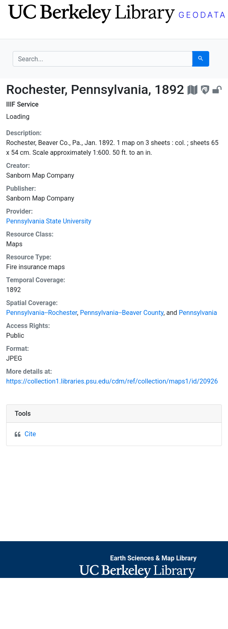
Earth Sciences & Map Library (153, 558)
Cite (30, 434)
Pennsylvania (198, 313)
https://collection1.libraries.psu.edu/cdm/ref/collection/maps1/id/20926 (112, 381)
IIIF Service (22, 104)
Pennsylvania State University (48, 221)
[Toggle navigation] (18, 32)
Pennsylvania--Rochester (41, 313)
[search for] (102, 59)
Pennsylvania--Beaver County (121, 313)
